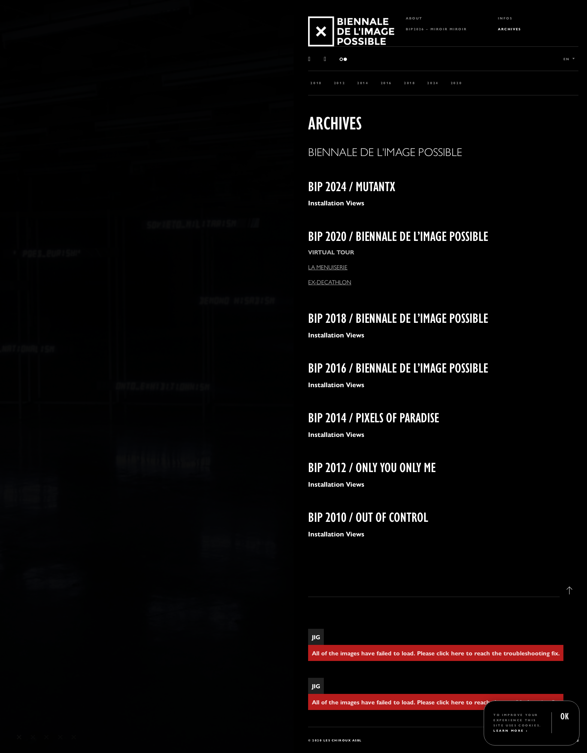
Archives (509, 29)
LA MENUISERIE (327, 267)
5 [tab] (73, 737)
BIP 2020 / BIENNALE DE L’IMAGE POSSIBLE (398, 235)
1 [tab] (19, 737)
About (414, 18)
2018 (409, 82)
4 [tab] (60, 737)
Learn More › (510, 730)
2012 (339, 82)
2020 (456, 82)
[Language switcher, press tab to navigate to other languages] (569, 58)
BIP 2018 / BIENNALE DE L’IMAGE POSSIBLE (398, 317)
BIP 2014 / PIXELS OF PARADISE (373, 416)
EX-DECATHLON (329, 282)
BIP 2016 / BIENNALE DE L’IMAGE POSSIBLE (398, 367)
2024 (432, 82)
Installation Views (336, 202)
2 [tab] (33, 737)
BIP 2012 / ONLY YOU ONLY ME (372, 466)
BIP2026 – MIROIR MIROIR (436, 29)
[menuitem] (443, 18)
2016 (386, 82)
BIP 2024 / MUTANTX (351, 185)
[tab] (443, 598)
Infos (505, 18)
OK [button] (564, 715)
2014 (362, 82)
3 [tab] (46, 737)
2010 (316, 82)
